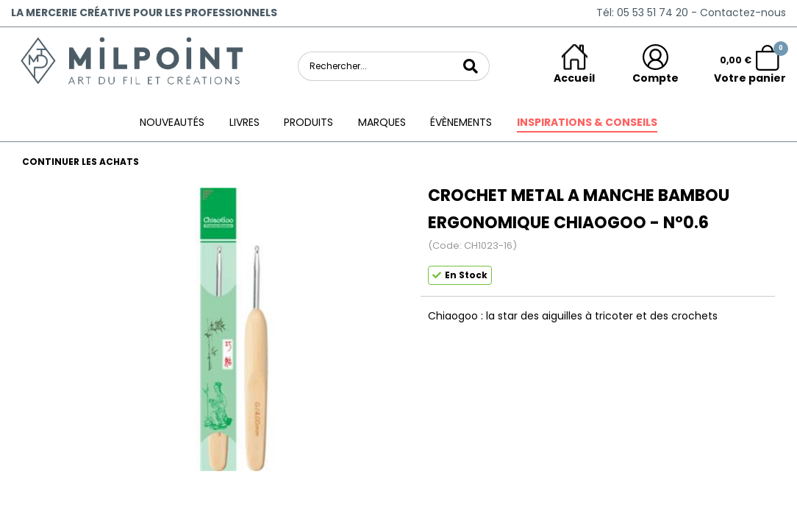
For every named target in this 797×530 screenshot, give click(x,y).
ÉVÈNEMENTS (461, 122)
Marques (382, 122)
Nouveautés (172, 122)
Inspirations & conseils (587, 122)
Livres (244, 122)
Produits (308, 122)
